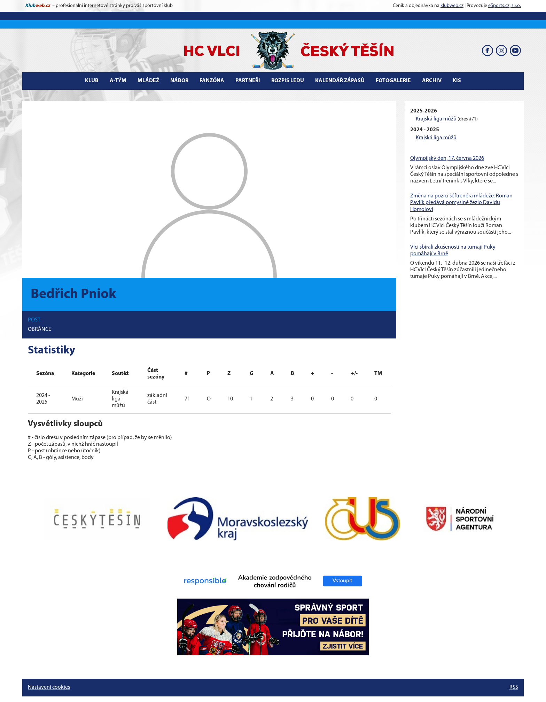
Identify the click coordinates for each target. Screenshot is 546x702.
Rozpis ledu (287, 81)
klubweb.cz (451, 5)
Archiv (432, 81)
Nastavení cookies (49, 687)
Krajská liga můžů (436, 119)
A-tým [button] (118, 81)
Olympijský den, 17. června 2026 (447, 158)
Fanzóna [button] (212, 81)
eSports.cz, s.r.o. (504, 5)
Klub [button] (92, 81)
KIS (457, 81)
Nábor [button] (179, 81)
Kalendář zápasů (340, 81)
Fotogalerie (393, 81)
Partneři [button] (247, 81)
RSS (513, 687)
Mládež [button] (148, 81)
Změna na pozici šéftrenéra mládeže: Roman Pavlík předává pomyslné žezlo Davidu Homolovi (461, 202)
